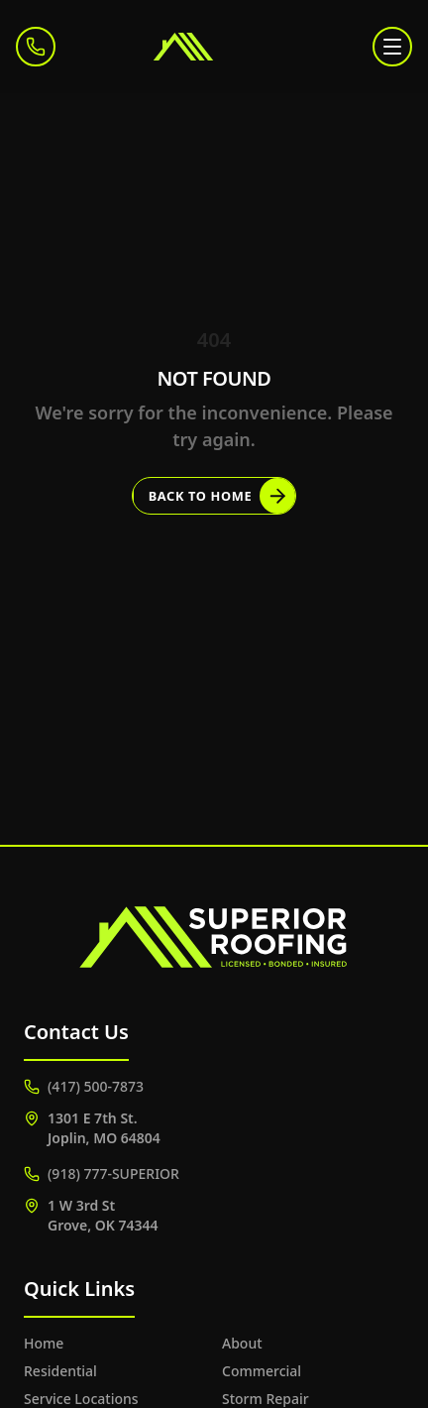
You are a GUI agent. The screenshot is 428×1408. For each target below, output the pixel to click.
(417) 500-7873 (84, 1086)
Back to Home (222, 496)
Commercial (261, 1370)
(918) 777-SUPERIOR (101, 1173)
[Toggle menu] (392, 46)
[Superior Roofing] (214, 46)
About (242, 1343)
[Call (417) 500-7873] (35, 46)
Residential (60, 1370)
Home (43, 1343)
